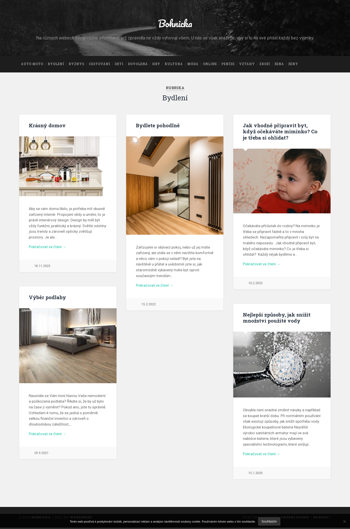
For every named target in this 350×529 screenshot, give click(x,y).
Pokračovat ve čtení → (47, 247)
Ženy (293, 64)
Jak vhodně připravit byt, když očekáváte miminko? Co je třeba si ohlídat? (280, 131)
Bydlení (56, 64)
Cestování (99, 64)
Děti (119, 64)
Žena (279, 64)
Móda (192, 64)
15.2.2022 (148, 305)
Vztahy (247, 64)
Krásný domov (47, 125)
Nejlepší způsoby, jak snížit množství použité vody (276, 318)
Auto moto (32, 64)
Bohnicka (175, 23)
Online (210, 64)
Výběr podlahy (47, 298)
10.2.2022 (255, 284)
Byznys (76, 64)
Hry (156, 64)
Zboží (264, 64)
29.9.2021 (41, 454)
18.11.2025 (42, 267)
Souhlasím (269, 521)
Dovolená (138, 64)
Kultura (174, 64)
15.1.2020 (255, 474)
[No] (344, 521)
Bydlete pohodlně (158, 125)
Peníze (228, 64)
